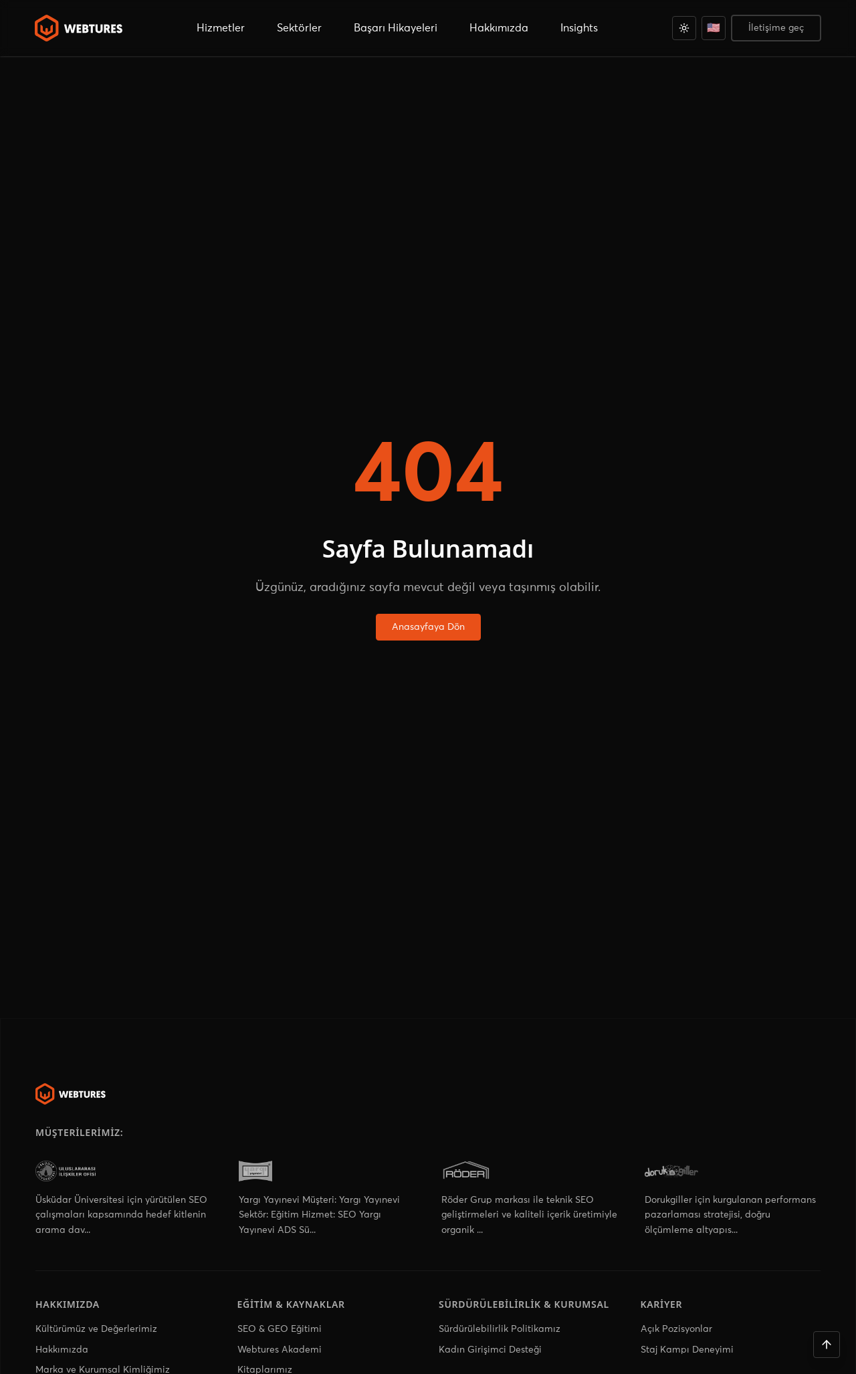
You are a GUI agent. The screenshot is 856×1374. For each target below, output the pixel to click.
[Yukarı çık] (826, 1344)
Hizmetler (221, 28)
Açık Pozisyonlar (676, 1329)
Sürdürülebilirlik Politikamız (499, 1329)
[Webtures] (70, 1094)
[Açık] (684, 28)
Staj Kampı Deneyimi (687, 1350)
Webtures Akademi (279, 1350)
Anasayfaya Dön (428, 627)
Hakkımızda (61, 1350)
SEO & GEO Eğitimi (279, 1329)
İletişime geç (776, 28)
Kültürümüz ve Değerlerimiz (96, 1329)
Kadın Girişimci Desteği (490, 1350)
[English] (714, 28)
